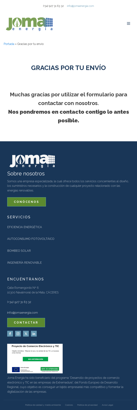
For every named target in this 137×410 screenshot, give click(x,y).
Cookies (69, 405)
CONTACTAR (26, 322)
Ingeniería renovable (24, 262)
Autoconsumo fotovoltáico (30, 239)
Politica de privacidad (87, 405)
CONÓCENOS (26, 202)
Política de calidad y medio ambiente (43, 405)
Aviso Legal (107, 405)
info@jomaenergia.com (80, 6)
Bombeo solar (19, 250)
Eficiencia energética (24, 227)
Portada (9, 44)
